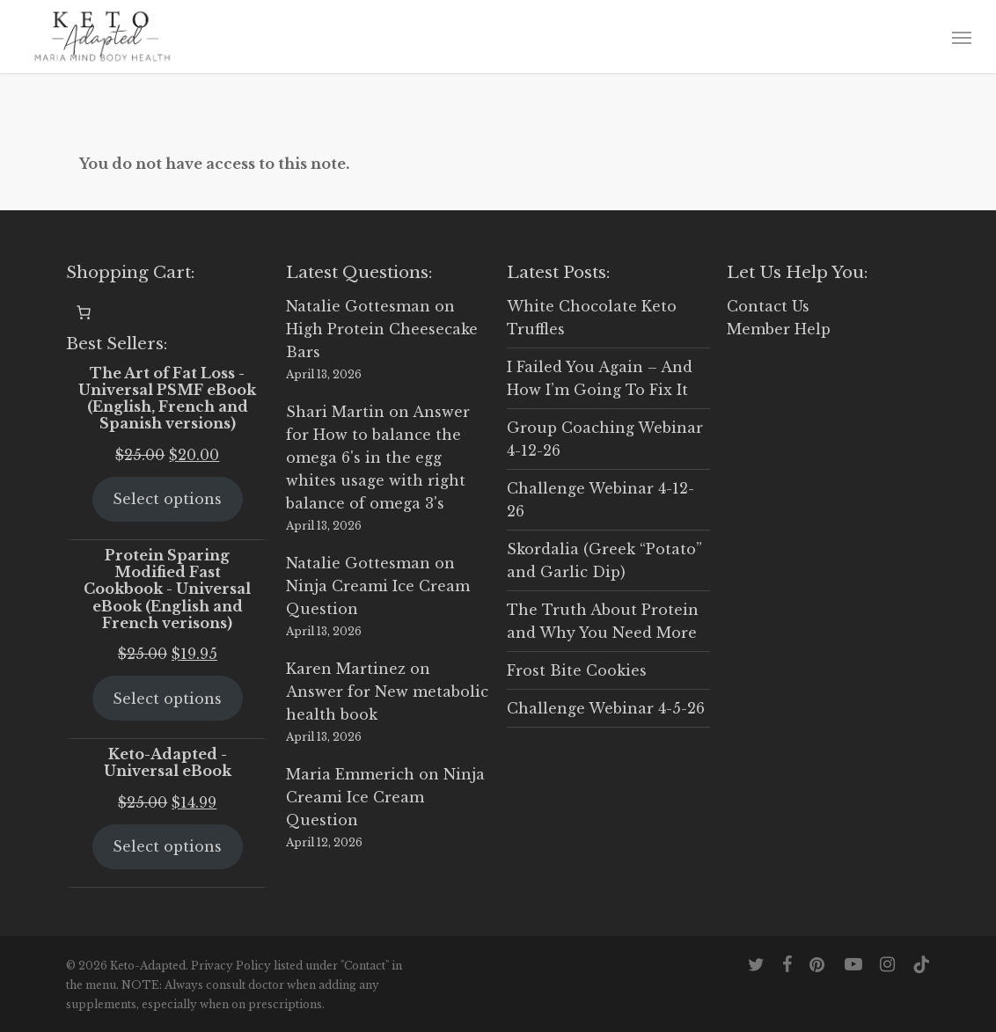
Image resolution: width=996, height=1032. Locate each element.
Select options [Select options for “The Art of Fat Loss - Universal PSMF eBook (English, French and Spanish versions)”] (167, 499)
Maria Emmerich (350, 774)
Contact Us (768, 306)
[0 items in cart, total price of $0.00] (83, 312)
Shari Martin (335, 412)
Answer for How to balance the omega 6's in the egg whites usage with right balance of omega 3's (378, 457)
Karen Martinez (346, 668)
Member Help (779, 329)
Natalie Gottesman (358, 306)
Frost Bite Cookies (577, 670)
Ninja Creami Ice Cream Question (385, 797)
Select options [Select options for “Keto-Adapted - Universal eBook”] (167, 846)
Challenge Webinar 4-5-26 (606, 708)
